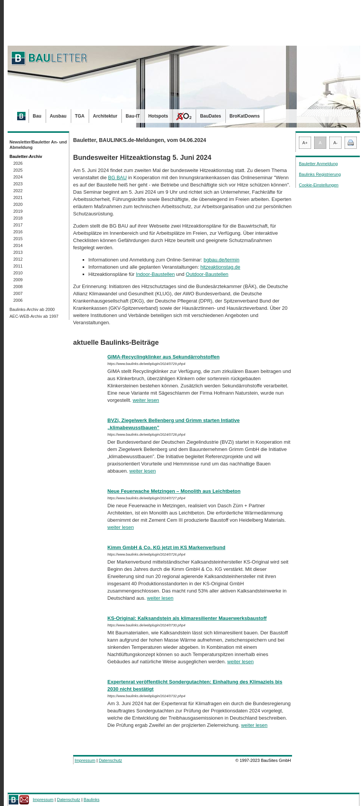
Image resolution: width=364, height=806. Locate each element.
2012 (17, 259)
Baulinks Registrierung (320, 174)
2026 (17, 163)
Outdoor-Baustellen (207, 274)
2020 (17, 204)
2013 (17, 252)
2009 (17, 279)
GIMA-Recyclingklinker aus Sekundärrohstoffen (163, 357)
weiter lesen (146, 400)
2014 (17, 245)
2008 (17, 286)
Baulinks (92, 799)
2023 (17, 184)
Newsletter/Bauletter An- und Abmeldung (38, 145)
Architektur (105, 116)
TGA (80, 116)
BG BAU (117, 177)
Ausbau (58, 116)
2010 (17, 273)
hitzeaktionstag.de (220, 267)
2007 (17, 293)
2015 (17, 238)
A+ (305, 142)
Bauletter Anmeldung (318, 163)
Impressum (85, 760)
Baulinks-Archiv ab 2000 (32, 309)
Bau (37, 116)
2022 (17, 190)
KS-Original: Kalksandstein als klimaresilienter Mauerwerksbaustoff (187, 618)
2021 (17, 197)
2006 (17, 300)
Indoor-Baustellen (155, 274)
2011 (17, 266)
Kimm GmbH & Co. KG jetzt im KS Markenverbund (166, 547)
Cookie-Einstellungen (318, 185)
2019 (17, 211)
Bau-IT (133, 116)
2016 (17, 231)
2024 (17, 177)
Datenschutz (110, 760)
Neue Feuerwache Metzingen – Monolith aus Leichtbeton (174, 491)
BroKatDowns (245, 116)
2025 (17, 170)
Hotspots (158, 116)
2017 (17, 225)
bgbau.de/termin (221, 260)
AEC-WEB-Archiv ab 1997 (34, 316)
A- (336, 142)
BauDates (210, 116)
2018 (17, 218)
